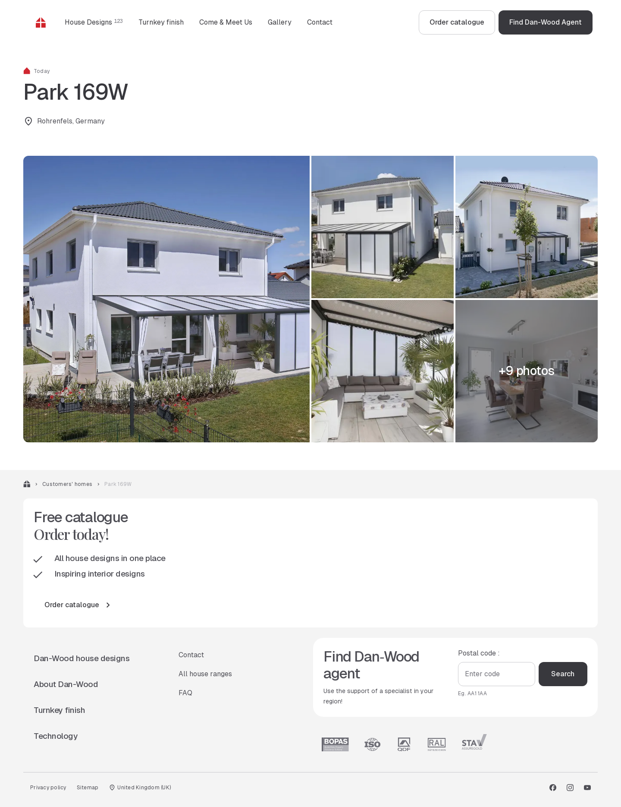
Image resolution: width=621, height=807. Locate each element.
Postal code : (479, 653)
